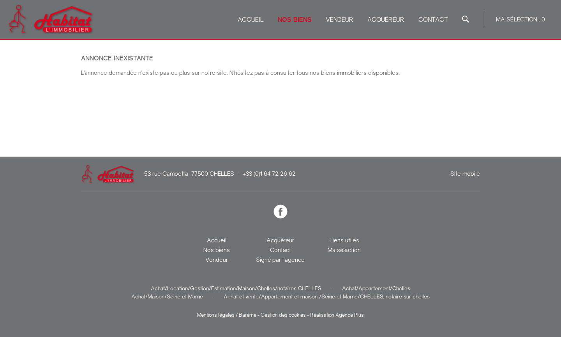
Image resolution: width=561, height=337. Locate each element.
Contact (433, 19)
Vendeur (339, 19)
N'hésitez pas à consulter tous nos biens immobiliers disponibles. (314, 72)
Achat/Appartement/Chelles (376, 288)
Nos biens (295, 19)
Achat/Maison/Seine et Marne (167, 296)
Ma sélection (344, 250)
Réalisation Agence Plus (337, 315)
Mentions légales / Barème (226, 315)
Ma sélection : (520, 19)
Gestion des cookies (283, 315)
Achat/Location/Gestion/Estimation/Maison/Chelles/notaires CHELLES (236, 288)
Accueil (251, 19)
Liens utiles (344, 240)
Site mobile (465, 174)
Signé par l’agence (280, 259)
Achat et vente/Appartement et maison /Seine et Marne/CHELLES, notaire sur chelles (327, 296)
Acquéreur (385, 19)
